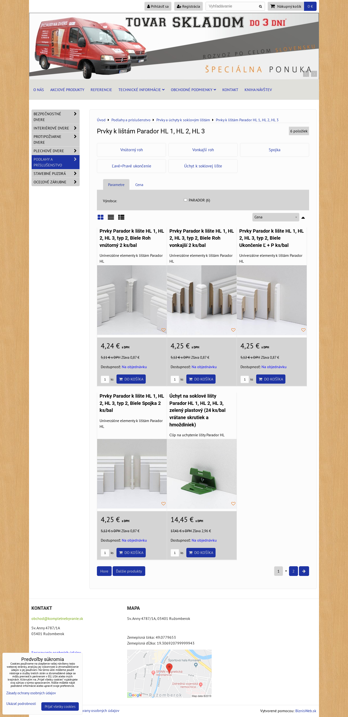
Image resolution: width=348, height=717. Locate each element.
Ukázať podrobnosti (21, 704)
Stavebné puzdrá (57, 173)
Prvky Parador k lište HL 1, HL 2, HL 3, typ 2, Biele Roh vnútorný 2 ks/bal (132, 238)
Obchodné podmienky (193, 89)
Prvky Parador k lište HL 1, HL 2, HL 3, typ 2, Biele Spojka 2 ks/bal (132, 403)
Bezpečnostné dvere (57, 117)
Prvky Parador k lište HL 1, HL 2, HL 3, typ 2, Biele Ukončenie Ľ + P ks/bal (271, 238)
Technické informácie (141, 89)
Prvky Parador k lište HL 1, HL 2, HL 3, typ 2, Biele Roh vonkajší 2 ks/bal (201, 238)
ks (107, 379)
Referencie (101, 89)
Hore (104, 571)
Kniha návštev (258, 89)
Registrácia (188, 6)
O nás (38, 89)
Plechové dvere (57, 151)
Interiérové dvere (57, 128)
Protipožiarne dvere (57, 139)
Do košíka (131, 379)
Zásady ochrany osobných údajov (92, 710)
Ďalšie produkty (129, 571)
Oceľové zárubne (57, 182)
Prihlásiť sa (158, 6)
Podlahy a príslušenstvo (57, 162)
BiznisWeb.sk (305, 710)
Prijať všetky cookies (60, 706)
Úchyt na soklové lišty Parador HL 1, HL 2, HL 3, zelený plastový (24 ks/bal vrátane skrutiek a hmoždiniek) (197, 410)
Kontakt (230, 89)
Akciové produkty (67, 89)
